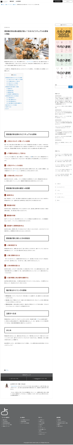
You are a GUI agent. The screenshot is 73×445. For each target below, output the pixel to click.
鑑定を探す (12, 1)
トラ (37, 319)
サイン (15, 170)
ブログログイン (64, 24)
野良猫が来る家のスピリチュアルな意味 (13, 77)
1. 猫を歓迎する (10, 97)
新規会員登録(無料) (58, 1)
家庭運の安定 (9, 90)
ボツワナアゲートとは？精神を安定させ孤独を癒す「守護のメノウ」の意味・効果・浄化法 (63, 156)
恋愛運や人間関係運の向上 (12, 94)
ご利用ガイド (41, 420)
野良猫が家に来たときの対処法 (12, 96)
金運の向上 (9, 88)
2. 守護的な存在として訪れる (13, 81)
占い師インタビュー (61, 197)
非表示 (15, 74)
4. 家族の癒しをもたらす (12, 85)
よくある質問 (41, 423)
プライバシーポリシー (62, 422)
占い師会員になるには (25, 420)
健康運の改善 (9, 92)
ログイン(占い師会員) (25, 423)
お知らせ (59, 183)
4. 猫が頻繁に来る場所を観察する (14, 103)
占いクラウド (14, 386)
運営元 (59, 425)
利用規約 (59, 420)
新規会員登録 (23, 422)
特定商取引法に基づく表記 (63, 423)
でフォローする (13, 379)
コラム (7, 370)
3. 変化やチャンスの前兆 (12, 83)
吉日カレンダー (42, 434)
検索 (56, 84)
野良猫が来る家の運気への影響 (12, 86)
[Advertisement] (36, 14)
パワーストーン (60, 193)
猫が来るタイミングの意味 (11, 105)
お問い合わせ (60, 426)
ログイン (68, 1)
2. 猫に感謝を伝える (11, 99)
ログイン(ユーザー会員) (7, 425)
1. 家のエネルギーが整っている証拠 (14, 79)
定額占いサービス (6, 426)
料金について (41, 422)
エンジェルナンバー (61, 187)
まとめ (7, 108)
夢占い (58, 200)
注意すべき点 (8, 106)
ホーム (3, 4)
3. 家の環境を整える (11, 101)
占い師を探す (18, 1)
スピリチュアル (29, 61)
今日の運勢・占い (42, 429)
